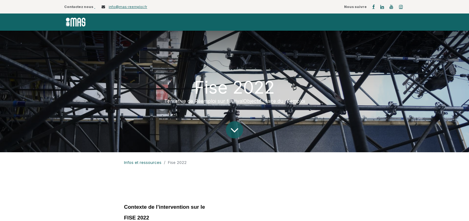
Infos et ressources (142, 162)
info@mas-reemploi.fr (128, 7)
